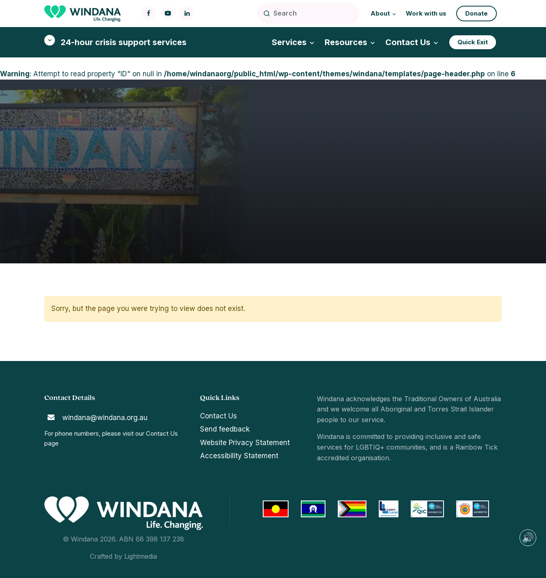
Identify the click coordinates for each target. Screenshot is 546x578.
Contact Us (162, 433)
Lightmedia (140, 556)
